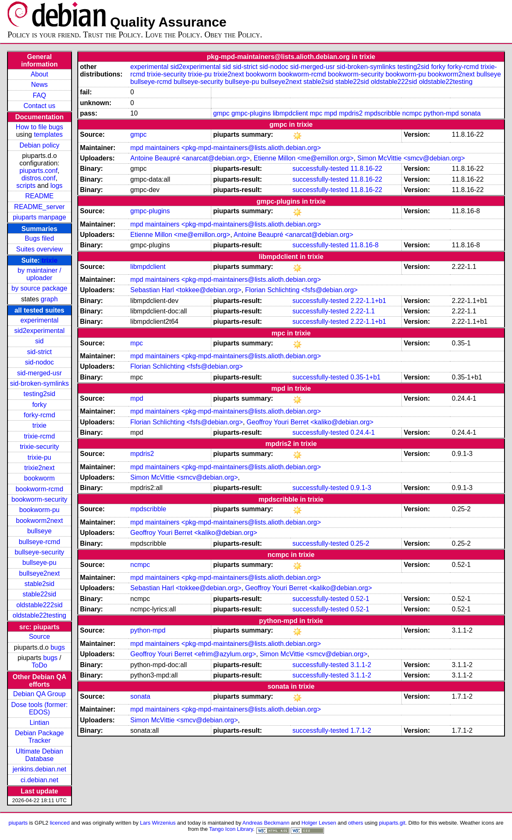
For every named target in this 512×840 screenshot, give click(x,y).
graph (49, 299)
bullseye (39, 531)
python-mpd (441, 113)
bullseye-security (39, 552)
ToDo (39, 665)
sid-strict (39, 351)
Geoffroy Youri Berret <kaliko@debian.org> (310, 422)
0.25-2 (360, 543)
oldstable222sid (39, 604)
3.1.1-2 (361, 664)
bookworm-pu (39, 509)
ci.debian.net (39, 779)
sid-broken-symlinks (39, 383)
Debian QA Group (39, 693)
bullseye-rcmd (39, 541)
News (39, 84)
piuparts (17, 823)
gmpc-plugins (251, 113)
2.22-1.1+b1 (368, 300)
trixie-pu (39, 457)
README (39, 196)
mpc (316, 113)
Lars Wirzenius (158, 823)
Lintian (39, 722)
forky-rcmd (39, 415)
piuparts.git (392, 823)
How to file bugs (39, 127)
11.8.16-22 (367, 168)
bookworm (39, 478)
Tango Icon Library (231, 829)
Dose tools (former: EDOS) (39, 708)
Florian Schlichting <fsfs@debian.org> (301, 289)
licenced (60, 823)
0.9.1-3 (361, 487)
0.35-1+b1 (366, 377)
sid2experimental (39, 330)
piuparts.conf (39, 170)
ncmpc (412, 113)
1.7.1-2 (361, 730)
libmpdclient (290, 113)
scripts (25, 185)
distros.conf (39, 178)
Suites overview (39, 249)
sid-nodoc (39, 362)
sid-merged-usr (39, 373)
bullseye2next (39, 573)
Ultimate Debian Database (39, 755)
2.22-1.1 (363, 311)
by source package (39, 288)
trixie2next (39, 467)
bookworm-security (39, 499)
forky (39, 404)
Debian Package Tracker (39, 736)
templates (48, 134)
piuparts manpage (39, 217)
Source (39, 636)
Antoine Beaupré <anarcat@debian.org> (190, 158)
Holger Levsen (319, 823)
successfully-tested (320, 168)
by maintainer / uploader (39, 274)
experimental (39, 320)
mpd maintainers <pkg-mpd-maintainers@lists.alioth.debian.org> (225, 147)
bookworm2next (39, 520)
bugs (57, 647)
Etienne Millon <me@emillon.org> (304, 158)
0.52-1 (360, 598)
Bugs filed (39, 238)
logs (56, 185)
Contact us (39, 105)
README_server (39, 206)
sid (39, 341)
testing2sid (40, 393)
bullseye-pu (39, 562)
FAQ (39, 95)
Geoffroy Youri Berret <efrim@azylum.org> (193, 654)
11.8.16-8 (365, 245)
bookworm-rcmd (39, 489)
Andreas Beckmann (265, 823)
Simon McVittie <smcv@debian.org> (411, 158)
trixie (49, 260)
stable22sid (39, 594)
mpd (330, 113)
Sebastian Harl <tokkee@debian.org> (185, 289)
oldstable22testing (39, 615)
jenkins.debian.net (39, 769)
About (39, 74)
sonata (471, 113)
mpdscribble (382, 113)
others (355, 823)
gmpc (221, 113)
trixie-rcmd (39, 436)
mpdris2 (351, 113)
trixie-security (39, 446)
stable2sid (39, 583)
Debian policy (39, 145)
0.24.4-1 (363, 432)
